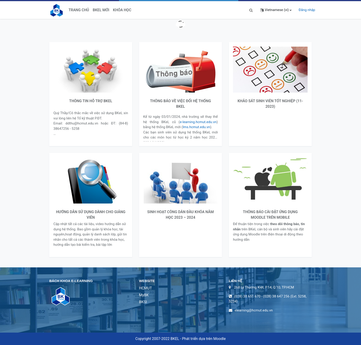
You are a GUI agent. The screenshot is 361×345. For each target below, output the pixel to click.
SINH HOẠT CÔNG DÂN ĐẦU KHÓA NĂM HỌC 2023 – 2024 (180, 215)
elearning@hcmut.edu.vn (254, 310)
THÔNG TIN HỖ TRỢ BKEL (90, 101)
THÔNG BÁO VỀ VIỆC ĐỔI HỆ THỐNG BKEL (180, 104)
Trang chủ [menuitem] (79, 10)
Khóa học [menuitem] (122, 10)
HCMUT (145, 288)
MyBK (144, 295)
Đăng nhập (307, 10)
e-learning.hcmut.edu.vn (198, 122)
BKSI (143, 302)
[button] (251, 10)
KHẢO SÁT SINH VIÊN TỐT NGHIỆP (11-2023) (270, 104)
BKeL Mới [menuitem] (101, 10)
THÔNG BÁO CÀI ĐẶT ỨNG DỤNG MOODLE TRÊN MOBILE (270, 215)
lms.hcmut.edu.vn (196, 127)
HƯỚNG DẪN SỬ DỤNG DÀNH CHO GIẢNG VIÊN (90, 215)
